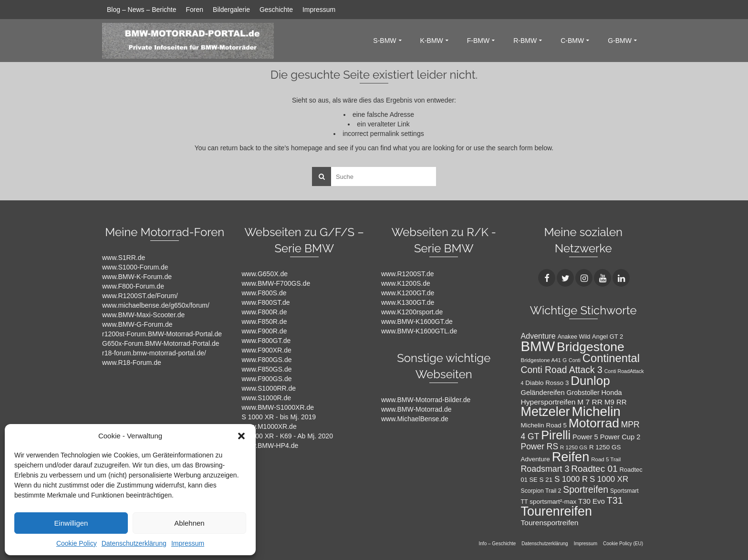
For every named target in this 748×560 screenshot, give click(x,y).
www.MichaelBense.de (414, 419)
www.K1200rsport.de (412, 312)
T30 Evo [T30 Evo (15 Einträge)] (591, 501)
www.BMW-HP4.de (270, 445)
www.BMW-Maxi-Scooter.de (143, 315)
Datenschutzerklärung (134, 543)
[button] (241, 436)
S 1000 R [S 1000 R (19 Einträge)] (571, 479)
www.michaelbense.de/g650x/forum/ (155, 305)
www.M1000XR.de (269, 426)
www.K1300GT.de (407, 302)
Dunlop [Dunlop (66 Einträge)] (590, 380)
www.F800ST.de (266, 302)
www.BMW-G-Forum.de (137, 324)
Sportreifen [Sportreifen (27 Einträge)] (585, 489)
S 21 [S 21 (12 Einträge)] (546, 479)
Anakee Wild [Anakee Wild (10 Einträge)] (574, 336)
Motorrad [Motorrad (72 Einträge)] (594, 423)
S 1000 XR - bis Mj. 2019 (279, 417)
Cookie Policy (76, 543)
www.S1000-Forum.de (135, 267)
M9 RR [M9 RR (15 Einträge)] (615, 402)
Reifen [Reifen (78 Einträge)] (571, 456)
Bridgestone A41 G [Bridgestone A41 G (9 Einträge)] (544, 360)
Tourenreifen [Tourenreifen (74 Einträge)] (556, 511)
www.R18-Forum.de (131, 362)
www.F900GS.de (267, 379)
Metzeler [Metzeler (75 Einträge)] (545, 411)
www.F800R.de (264, 312)
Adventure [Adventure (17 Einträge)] (538, 336)
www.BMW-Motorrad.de (416, 409)
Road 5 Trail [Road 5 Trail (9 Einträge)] (606, 459)
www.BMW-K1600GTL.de (419, 331)
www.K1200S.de (405, 283)
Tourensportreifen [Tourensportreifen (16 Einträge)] (550, 523)
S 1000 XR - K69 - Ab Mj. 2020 (287, 436)
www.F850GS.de (267, 369)
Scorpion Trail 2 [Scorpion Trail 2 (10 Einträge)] (541, 490)
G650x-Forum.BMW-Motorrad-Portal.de (160, 343)
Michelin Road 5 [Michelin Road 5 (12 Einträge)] (544, 425)
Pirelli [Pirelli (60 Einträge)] (556, 435)
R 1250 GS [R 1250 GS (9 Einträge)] (573, 447)
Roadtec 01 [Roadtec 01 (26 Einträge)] (594, 469)
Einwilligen (71, 523)
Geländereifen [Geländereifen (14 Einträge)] (543, 392)
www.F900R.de (264, 331)
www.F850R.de (264, 321)
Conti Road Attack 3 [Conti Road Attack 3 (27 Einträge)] (562, 369)
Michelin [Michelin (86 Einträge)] (595, 411)
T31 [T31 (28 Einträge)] (615, 500)
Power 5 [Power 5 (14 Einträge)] (585, 437)
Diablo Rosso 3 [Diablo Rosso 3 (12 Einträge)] (547, 382)
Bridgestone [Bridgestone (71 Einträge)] (590, 347)
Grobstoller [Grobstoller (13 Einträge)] (582, 392)
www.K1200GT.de (407, 293)
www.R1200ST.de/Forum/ (140, 296)
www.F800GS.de (267, 359)
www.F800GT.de (266, 340)
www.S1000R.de (266, 398)
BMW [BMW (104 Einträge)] (538, 346)
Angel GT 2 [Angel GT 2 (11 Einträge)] (607, 336)
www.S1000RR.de (269, 388)
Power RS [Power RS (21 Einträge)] (540, 446)
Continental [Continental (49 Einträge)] (611, 358)
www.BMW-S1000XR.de (278, 407)
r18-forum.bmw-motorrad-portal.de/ (154, 353)
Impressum (187, 543)
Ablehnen (189, 523)
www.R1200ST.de (407, 274)
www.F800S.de (264, 293)
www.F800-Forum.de (133, 286)
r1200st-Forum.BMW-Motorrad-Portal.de (162, 334)
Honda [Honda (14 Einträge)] (612, 392)
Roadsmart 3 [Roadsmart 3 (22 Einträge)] (545, 469)
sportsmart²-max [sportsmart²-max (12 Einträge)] (553, 501)
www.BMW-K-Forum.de (137, 276)
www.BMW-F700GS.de (276, 283)
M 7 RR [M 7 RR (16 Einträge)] (590, 402)
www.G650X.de (265, 274)
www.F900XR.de (266, 350)
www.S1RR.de (123, 257)
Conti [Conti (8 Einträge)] (575, 360)
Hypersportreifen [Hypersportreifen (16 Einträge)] (548, 402)
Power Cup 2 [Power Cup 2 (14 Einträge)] (620, 437)
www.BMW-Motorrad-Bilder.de (425, 400)
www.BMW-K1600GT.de (417, 321)
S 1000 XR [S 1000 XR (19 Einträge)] (609, 479)
